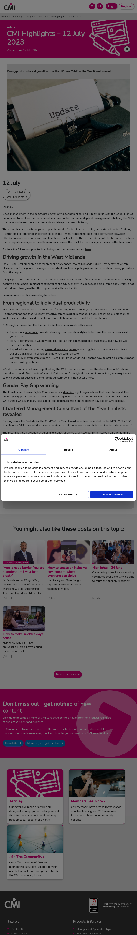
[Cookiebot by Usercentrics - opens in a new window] (117, 439)
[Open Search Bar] (100, 6)
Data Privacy (93, 924)
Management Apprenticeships (94, 877)
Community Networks (23, 890)
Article (42, 16)
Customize (68, 494)
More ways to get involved (43, 743)
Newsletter (12, 743)
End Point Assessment (89, 881)
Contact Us (17, 877)
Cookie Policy (75, 924)
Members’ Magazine (88, 899)
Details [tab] (68, 449)
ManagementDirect (88, 894)
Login (111, 6)
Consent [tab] (23, 449)
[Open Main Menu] (92, 6)
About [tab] (113, 449)
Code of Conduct (56, 924)
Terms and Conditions (32, 924)
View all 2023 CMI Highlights (15, 194)
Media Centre (19, 881)
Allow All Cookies (111, 494)
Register (126, 6)
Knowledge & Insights (23, 16)
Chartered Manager (88, 885)
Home (4, 16)
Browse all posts (66, 674)
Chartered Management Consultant (97, 890)
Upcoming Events (21, 885)
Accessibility (110, 924)
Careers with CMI (21, 894)
